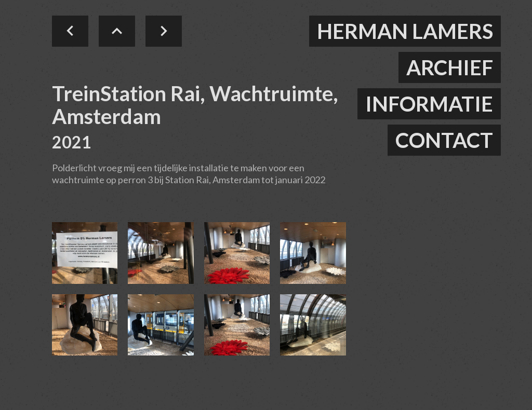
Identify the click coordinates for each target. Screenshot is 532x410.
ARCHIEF (449, 67)
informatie (429, 103)
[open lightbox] (84, 253)
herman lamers (405, 31)
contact (444, 140)
